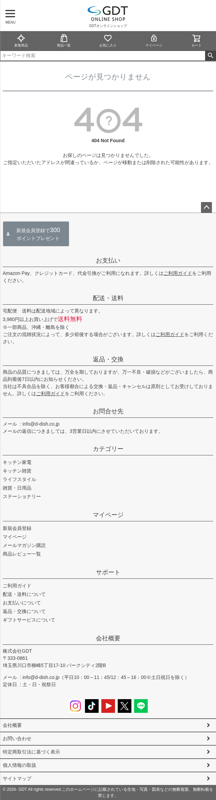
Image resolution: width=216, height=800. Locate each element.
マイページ (153, 40)
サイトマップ (17, 778)
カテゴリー (108, 448)
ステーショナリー (22, 496)
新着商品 (21, 40)
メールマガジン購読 (24, 545)
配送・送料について (24, 594)
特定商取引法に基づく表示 (31, 752)
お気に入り (107, 40)
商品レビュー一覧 (22, 554)
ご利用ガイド (177, 273)
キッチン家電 (17, 462)
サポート (108, 572)
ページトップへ (206, 207)
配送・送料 (108, 298)
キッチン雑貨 (17, 471)
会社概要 (108, 638)
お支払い (108, 260)
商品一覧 (64, 40)
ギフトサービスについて (29, 620)
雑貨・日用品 (17, 488)
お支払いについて (22, 602)
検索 (210, 56)
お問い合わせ (17, 738)
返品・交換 (108, 359)
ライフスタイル (19, 479)
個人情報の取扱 (19, 765)
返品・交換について (24, 611)
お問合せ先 (108, 411)
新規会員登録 (17, 528)
